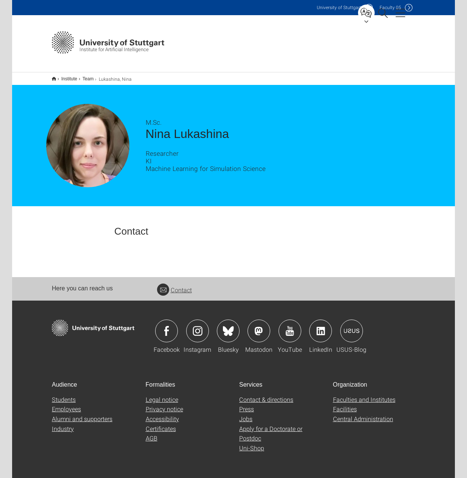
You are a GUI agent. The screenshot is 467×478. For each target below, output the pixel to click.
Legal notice (162, 394)
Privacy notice (164, 404)
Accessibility (162, 414)
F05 (390, 7)
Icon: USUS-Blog (351, 326)
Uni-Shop (251, 443)
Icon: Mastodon (259, 326)
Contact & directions (266, 394)
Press (246, 404)
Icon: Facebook (166, 326)
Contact (174, 285)
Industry (63, 424)
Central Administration (363, 414)
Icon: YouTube (290, 326)
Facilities (345, 404)
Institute (65, 76)
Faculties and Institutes (364, 394)
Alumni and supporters (82, 414)
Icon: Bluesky (228, 326)
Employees (66, 404)
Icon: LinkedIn (320, 326)
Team (83, 76)
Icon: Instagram (197, 326)
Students (64, 394)
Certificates (161, 424)
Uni (339, 7)
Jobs (245, 414)
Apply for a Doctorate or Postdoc (270, 428)
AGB (151, 433)
